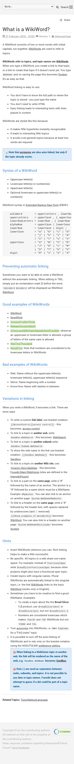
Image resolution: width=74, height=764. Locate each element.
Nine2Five (16, 348)
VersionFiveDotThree (22, 322)
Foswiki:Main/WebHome (24, 468)
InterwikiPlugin (19, 476)
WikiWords (35, 48)
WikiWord (8, 292)
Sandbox (15, 459)
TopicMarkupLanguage (34, 699)
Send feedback (20, 747)
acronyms (25, 152)
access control (31, 428)
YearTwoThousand (21, 343)
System (62, 74)
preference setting (49, 645)
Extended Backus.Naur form (42, 205)
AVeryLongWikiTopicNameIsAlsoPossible (34, 330)
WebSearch (59, 437)
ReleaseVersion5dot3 (23, 326)
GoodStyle (16, 317)
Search (62, 7)
